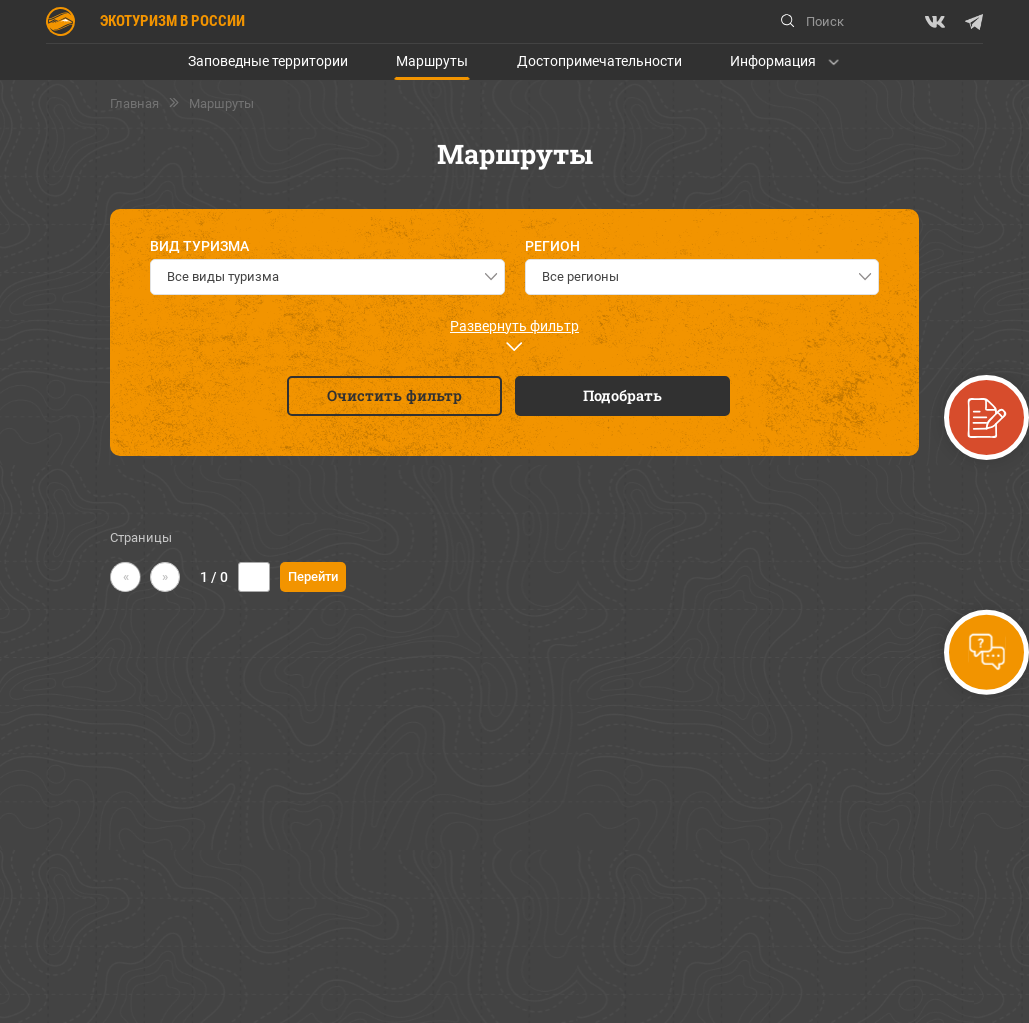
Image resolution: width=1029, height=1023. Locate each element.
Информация (773, 61)
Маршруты (432, 61)
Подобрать (622, 395)
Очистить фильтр (394, 395)
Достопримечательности (599, 61)
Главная (134, 104)
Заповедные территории (268, 61)
